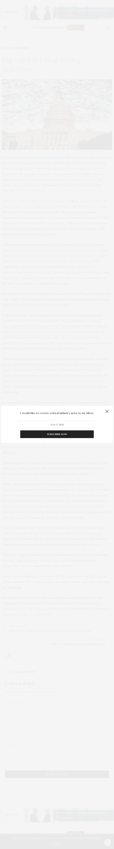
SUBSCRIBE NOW (57, 434)
